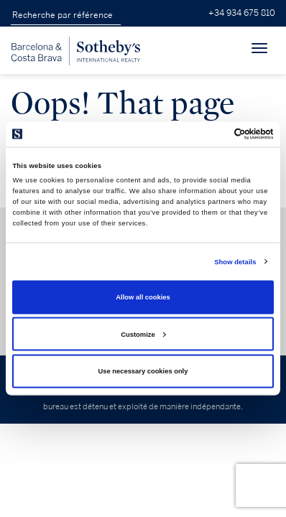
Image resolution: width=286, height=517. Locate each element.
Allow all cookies (143, 297)
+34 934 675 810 (241, 13)
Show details (235, 261)
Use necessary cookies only (143, 371)
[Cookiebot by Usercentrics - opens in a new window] (211, 134)
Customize (143, 333)
